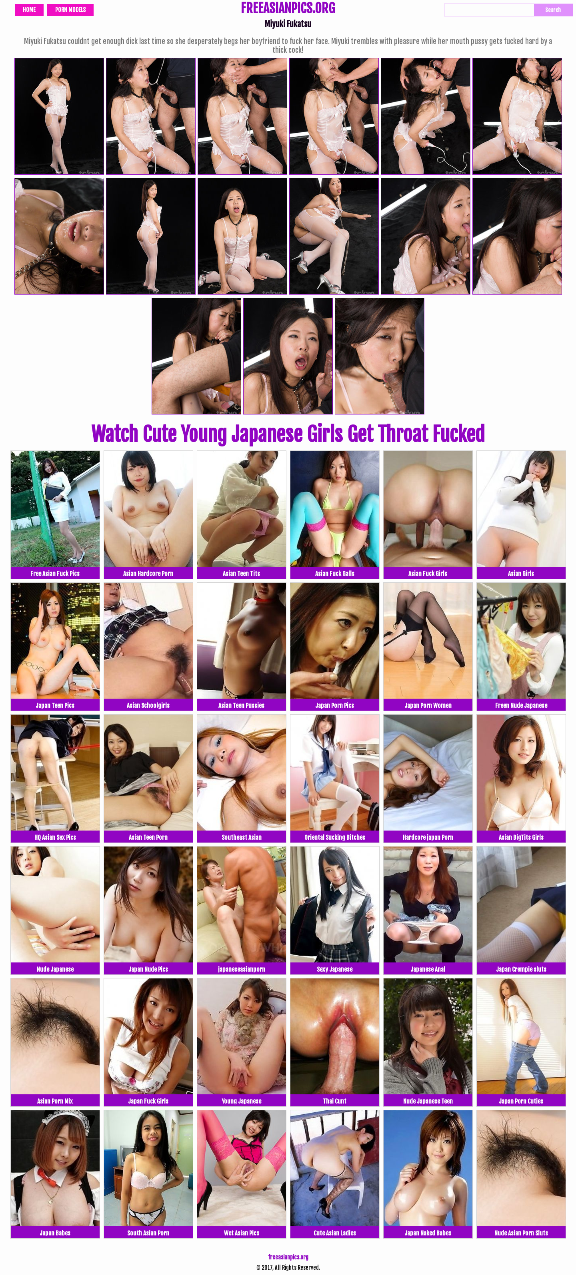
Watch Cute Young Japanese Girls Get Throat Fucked (288, 434)
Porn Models (70, 9)
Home (29, 9)
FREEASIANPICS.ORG (288, 9)
